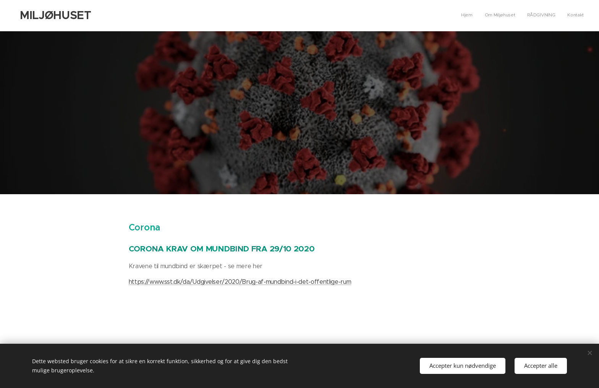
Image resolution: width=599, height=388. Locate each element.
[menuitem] (549, 15)
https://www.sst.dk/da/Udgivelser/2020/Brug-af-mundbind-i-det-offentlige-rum (240, 281)
